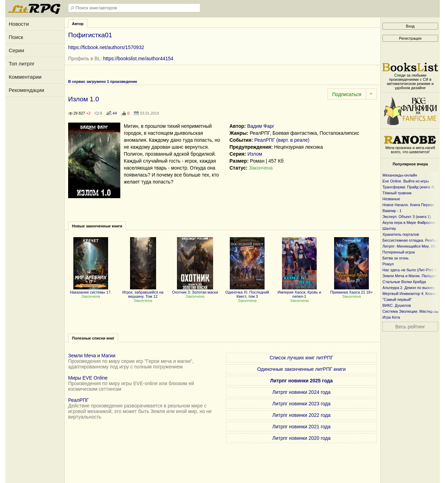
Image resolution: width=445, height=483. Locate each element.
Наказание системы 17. (91, 290)
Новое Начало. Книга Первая (408, 205)
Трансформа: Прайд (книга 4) (408, 187)
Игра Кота (391, 317)
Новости (19, 24)
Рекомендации (26, 90)
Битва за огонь (395, 258)
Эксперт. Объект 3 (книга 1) (406, 217)
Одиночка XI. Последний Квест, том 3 (247, 292)
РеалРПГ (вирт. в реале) (281, 140)
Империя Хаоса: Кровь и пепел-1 (299, 292)
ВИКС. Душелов (396, 305)
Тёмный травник (397, 193)
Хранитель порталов (400, 234)
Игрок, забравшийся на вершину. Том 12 (142, 292)
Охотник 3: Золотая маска (195, 290)
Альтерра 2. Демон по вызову (408, 288)
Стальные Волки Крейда (404, 282)
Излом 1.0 (83, 99)
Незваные (391, 199)
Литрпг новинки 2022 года (301, 415)
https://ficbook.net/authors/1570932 (106, 47)
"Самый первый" (397, 299)
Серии (16, 50)
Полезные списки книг (93, 338)
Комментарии (25, 77)
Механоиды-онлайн (399, 175)
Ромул (388, 264)
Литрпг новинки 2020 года (301, 438)
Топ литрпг (22, 64)
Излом (255, 154)
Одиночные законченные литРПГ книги (301, 369)
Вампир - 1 (392, 211)
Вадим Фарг (260, 126)
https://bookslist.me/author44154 (138, 58)
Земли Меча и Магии (91, 355)
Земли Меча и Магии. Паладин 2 (411, 276)
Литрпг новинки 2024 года (301, 392)
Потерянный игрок (398, 252)
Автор (77, 24)
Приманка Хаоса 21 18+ (351, 290)
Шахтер (389, 228)
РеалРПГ (78, 400)
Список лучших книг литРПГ (301, 357)
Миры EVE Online (88, 378)
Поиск (16, 37)
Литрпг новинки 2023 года (301, 403)
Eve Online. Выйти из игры (405, 181)
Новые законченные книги (97, 226)
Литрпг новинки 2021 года (301, 426)
